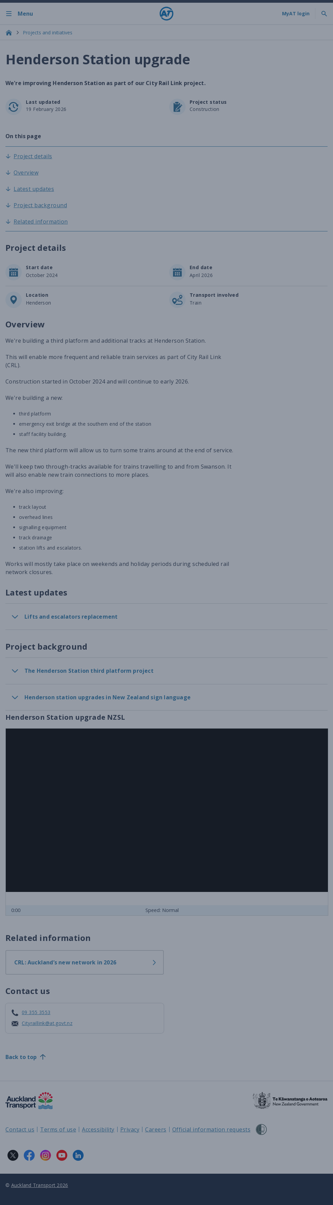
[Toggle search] (324, 14)
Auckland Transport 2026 (39, 1185)
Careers (155, 1129)
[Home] (166, 13)
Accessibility (98, 1129)
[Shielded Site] (261, 1129)
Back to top (25, 1057)
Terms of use (58, 1129)
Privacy (130, 1129)
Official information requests (211, 1129)
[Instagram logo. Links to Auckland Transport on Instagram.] (45, 1155)
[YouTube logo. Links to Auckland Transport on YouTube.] (61, 1155)
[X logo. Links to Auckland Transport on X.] (12, 1155)
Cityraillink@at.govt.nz (47, 1023)
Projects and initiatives (47, 32)
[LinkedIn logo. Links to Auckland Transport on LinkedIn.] (78, 1155)
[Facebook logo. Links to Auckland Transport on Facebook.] (29, 1155)
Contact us (19, 1129)
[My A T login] (296, 13)
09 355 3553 (36, 1012)
